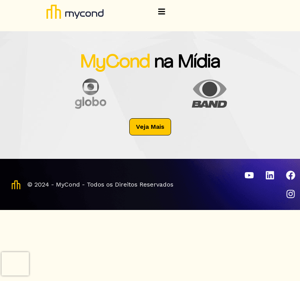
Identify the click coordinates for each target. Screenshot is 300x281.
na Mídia (187, 63)
